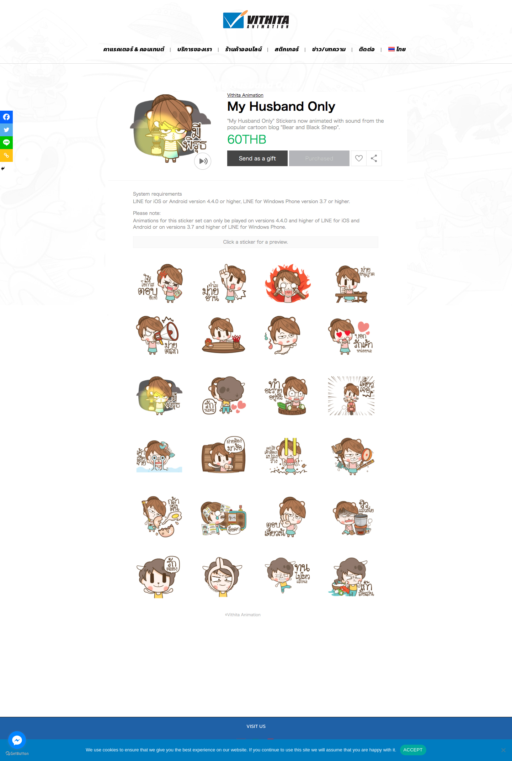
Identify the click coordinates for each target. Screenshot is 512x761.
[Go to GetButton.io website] (17, 753)
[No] (503, 750)
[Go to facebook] (17, 740)
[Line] (6, 142)
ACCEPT (413, 749)
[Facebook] (6, 117)
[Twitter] (6, 129)
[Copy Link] (6, 155)
